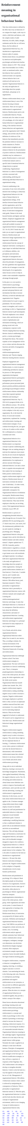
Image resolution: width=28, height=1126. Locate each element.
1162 (8, 1113)
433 (13, 1120)
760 (13, 1122)
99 (21, 1120)
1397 (13, 1115)
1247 (8, 1122)
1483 (8, 1111)
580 (22, 1122)
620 (3, 1124)
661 (16, 1111)
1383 (8, 1115)
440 (18, 1115)
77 (24, 1117)
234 (3, 1115)
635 (3, 1122)
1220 (17, 1122)
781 (17, 1113)
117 (21, 1111)
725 (3, 1120)
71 (12, 1111)
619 (17, 1120)
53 (16, 1117)
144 (21, 1117)
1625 (4, 1113)
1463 (22, 1115)
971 (3, 1111)
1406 (8, 1117)
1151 (22, 1113)
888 (13, 1117)
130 (13, 1113)
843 (3, 1117)
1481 (8, 1120)
